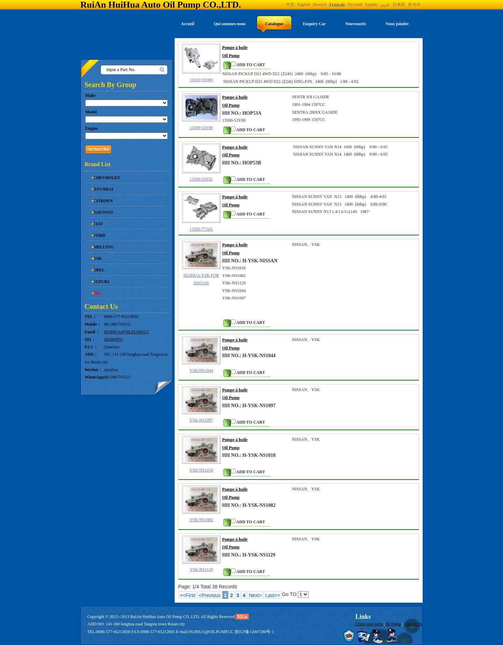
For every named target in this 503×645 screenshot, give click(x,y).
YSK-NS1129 (201, 569)
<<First (187, 595)
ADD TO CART (248, 64)
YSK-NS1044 (201, 370)
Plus (97, 293)
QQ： (90, 339)
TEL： (91, 316)
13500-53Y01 (201, 179)
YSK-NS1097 (201, 420)
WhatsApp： (94, 377)
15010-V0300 (201, 79)
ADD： (91, 354)
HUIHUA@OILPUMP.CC (126, 331)
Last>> (272, 595)
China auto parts (369, 624)
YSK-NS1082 (201, 519)
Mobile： (93, 324)
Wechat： (93, 369)
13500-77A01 (201, 229)
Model (91, 111)
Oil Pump (393, 624)
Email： (92, 331)
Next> (255, 595)
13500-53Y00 (201, 127)
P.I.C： (91, 347)
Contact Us (413, 624)
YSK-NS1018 (201, 470)
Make (90, 95)
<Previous (210, 595)
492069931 (113, 339)
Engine (91, 128)
